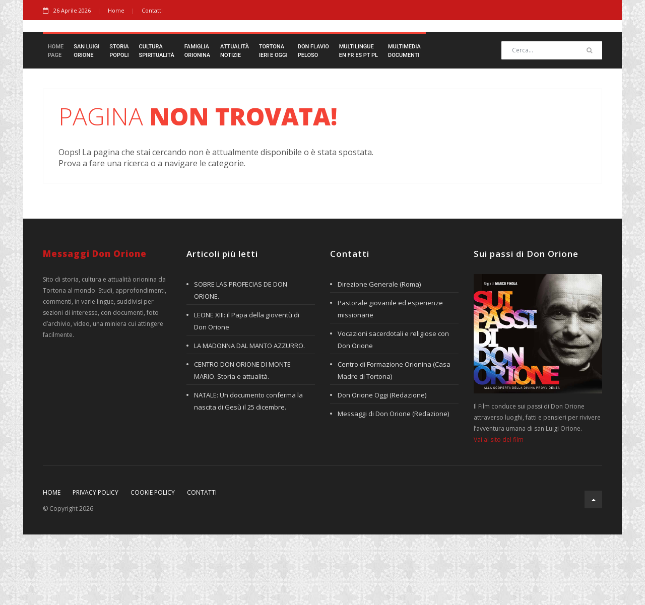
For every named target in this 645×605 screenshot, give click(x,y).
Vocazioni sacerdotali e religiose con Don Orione (393, 410)
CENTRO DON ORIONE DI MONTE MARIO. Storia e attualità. (242, 440)
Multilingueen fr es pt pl (358, 121)
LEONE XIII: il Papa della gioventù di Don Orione (246, 391)
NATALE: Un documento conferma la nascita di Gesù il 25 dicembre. (248, 471)
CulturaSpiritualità (156, 121)
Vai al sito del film (499, 510)
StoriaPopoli (118, 121)
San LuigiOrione (86, 121)
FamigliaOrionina (197, 121)
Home (116, 10)
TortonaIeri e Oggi (273, 121)
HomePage (55, 121)
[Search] (551, 121)
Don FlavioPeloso (313, 121)
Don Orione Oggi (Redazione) (382, 465)
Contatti (152, 10)
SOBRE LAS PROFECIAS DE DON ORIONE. (240, 360)
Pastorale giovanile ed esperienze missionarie (390, 379)
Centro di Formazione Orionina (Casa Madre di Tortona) (394, 440)
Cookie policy (153, 563)
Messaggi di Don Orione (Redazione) (393, 484)
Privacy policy (95, 563)
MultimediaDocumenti (404, 121)
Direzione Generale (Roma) (379, 354)
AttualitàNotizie (234, 121)
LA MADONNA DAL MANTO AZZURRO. (249, 416)
